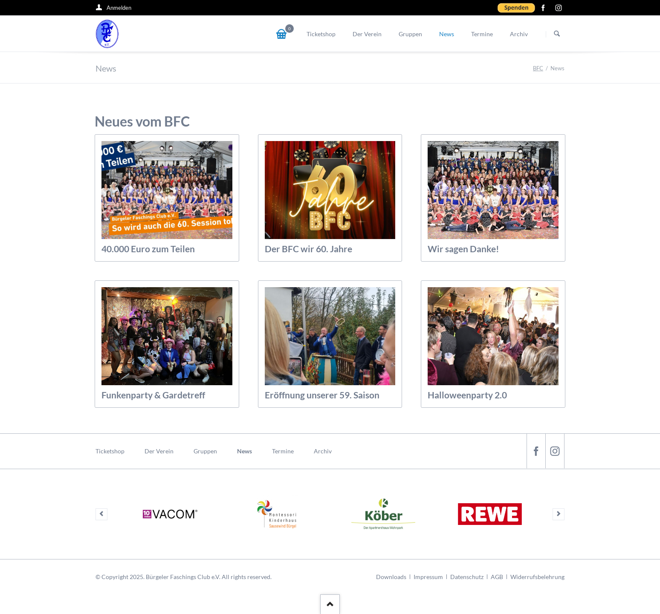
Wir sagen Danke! (463, 248)
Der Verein (159, 451)
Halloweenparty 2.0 (467, 394)
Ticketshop (110, 451)
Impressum (428, 576)
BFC (538, 68)
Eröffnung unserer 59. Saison (322, 394)
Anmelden (119, 7)
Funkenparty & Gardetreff (153, 394)
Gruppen (205, 451)
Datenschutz (466, 576)
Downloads (391, 576)
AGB (497, 576)
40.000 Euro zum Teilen (148, 248)
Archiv (323, 451)
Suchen (556, 34)
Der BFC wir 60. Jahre (308, 248)
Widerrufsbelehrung (537, 576)
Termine (283, 451)
